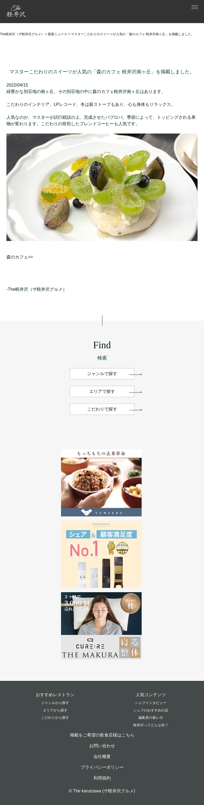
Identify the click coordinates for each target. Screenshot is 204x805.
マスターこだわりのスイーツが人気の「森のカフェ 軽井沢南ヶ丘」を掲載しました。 (102, 71)
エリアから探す (55, 710)
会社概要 (102, 756)
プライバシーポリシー (102, 767)
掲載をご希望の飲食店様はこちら (102, 735)
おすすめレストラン (55, 694)
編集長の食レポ (150, 718)
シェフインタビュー (150, 703)
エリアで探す (102, 391)
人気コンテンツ (151, 694)
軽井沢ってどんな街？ (150, 725)
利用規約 (102, 778)
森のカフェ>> (19, 257)
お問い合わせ (102, 745)
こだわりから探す (55, 718)
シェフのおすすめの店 (150, 710)
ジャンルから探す (55, 703)
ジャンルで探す (102, 373)
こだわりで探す (102, 409)
